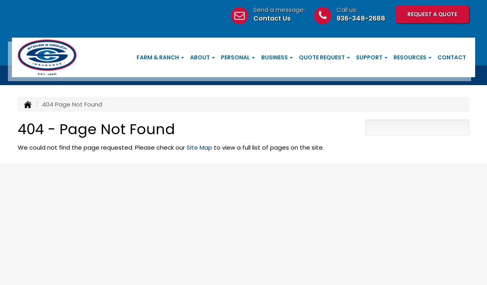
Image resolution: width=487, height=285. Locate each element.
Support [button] (372, 57)
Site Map (199, 147)
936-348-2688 (361, 18)
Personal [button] (238, 57)
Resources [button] (413, 57)
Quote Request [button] (324, 57)
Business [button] (277, 57)
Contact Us (272, 18)
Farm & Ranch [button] (160, 57)
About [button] (202, 57)
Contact (452, 57)
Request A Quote (432, 14)
